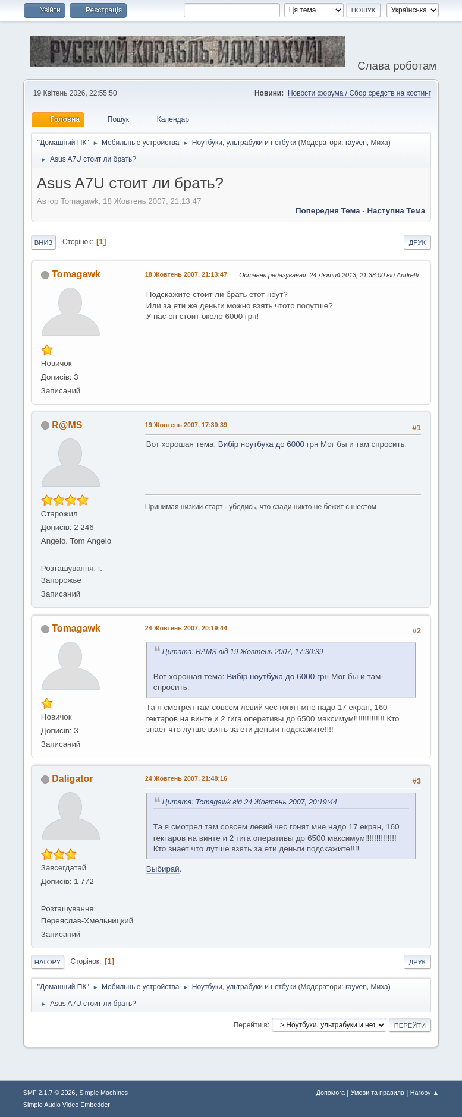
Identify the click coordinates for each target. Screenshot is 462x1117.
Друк (417, 242)
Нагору (47, 961)
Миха (379, 142)
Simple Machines (103, 1092)
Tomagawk (76, 274)
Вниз (43, 242)
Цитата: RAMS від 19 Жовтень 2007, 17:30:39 (242, 652)
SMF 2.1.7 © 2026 (49, 1092)
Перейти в (251, 1025)
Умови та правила (377, 1092)
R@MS (67, 425)
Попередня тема (328, 210)
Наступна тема (396, 210)
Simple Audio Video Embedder (66, 1104)
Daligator (72, 779)
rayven (356, 142)
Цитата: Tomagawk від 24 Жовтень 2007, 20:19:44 (249, 802)
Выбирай (163, 868)
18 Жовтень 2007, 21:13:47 (186, 274)
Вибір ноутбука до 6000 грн (269, 444)
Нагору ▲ (424, 1092)
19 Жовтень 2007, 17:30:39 (186, 424)
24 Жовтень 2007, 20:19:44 (186, 628)
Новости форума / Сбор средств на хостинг (359, 93)
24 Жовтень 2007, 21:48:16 (186, 778)
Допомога (330, 1092)
